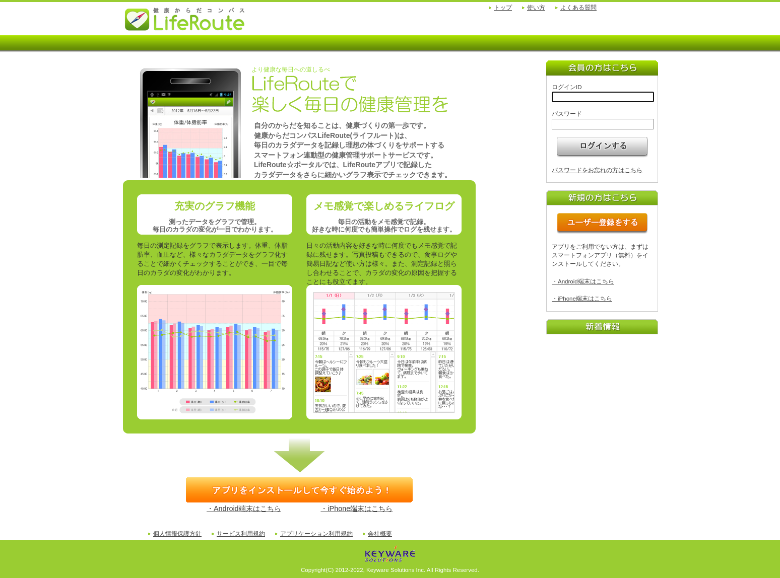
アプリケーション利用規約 (316, 534)
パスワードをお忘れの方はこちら (597, 170)
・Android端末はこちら (244, 508)
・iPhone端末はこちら (356, 508)
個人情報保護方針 (177, 534)
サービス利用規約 (241, 534)
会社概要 (380, 534)
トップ (503, 8)
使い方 (536, 8)
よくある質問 (578, 8)
